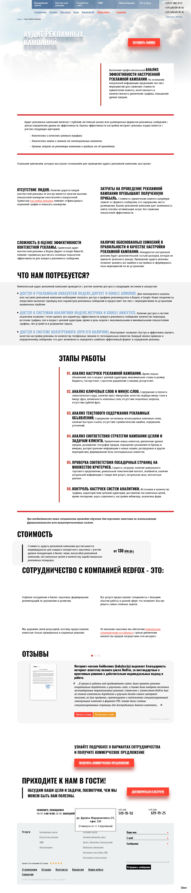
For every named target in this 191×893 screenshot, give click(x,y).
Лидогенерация (127, 3)
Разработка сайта (82, 4)
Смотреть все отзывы (159, 719)
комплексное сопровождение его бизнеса (130, 631)
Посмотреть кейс (104, 714)
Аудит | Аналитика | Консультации (97, 842)
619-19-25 (158, 811)
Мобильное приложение (93, 847)
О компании (40, 12)
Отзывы (53, 12)
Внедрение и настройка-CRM (95, 852)
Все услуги (145, 3)
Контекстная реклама (61, 4)
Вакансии (88, 12)
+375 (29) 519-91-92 (174, 7)
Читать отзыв (83, 714)
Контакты (65, 12)
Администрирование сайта (94, 837)
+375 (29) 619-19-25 (174, 12)
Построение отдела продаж (95, 857)
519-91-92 (128, 812)
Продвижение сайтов (41, 4)
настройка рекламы (41, 200)
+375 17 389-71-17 (173, 3)
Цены (76, 12)
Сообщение (147, 852)
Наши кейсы (105, 12)
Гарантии (122, 12)
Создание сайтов (90, 832)
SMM (100, 3)
